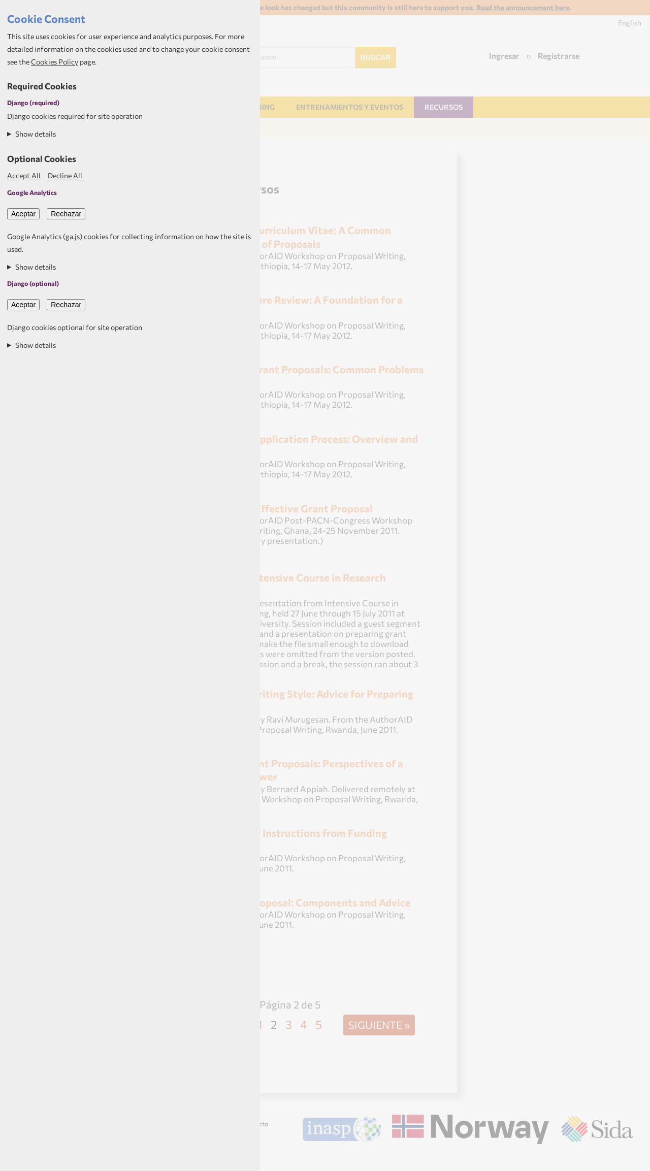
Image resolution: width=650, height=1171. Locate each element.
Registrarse (558, 55)
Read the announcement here (522, 7)
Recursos (444, 107)
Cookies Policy (54, 61)
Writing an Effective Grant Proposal (288, 508)
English (629, 22)
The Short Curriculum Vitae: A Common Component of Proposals (297, 236)
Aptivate (624, 1159)
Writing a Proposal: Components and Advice (307, 902)
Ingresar (504, 55)
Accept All (24, 175)
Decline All (65, 175)
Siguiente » (379, 1024)
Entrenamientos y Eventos (349, 107)
